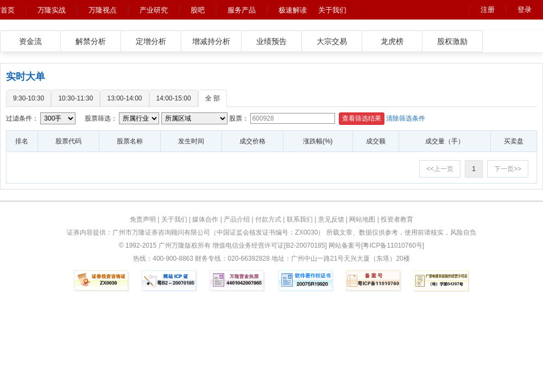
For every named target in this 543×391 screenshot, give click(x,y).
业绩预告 (271, 41)
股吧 (198, 10)
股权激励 (452, 41)
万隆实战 (51, 10)
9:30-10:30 (28, 98)
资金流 (30, 41)
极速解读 (293, 10)
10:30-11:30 (75, 98)
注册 (488, 9)
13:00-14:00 (124, 98)
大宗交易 (332, 41)
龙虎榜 (392, 41)
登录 (524, 9)
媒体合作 (205, 219)
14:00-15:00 (173, 98)
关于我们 (332, 10)
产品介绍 (237, 219)
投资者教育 (397, 219)
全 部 (212, 98)
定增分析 (151, 41)
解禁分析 (90, 41)
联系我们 (300, 219)
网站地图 (362, 219)
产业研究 (154, 10)
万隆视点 (103, 10)
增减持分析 (211, 41)
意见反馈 (331, 219)
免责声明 (143, 219)
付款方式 (268, 219)
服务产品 (242, 10)
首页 (8, 10)
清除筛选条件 (405, 118)
